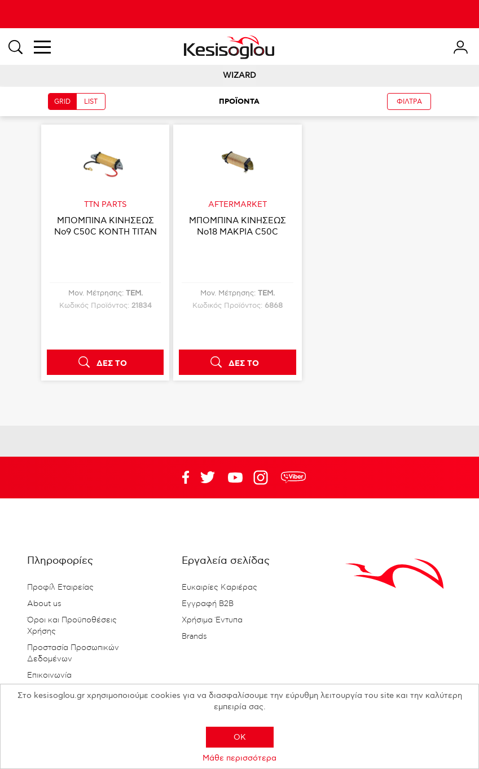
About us (44, 603)
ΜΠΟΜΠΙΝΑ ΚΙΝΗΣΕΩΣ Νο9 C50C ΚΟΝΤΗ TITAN (105, 226)
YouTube (207, 477)
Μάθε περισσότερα (239, 758)
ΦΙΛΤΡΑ (409, 102)
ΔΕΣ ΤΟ (111, 364)
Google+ (263, 477)
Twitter (235, 477)
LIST (91, 102)
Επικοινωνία (49, 675)
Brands (194, 636)
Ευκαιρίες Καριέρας (219, 587)
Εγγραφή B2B (208, 603)
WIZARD (239, 75)
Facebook (180, 477)
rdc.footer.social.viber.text (293, 477)
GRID (62, 102)
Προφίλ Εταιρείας (60, 587)
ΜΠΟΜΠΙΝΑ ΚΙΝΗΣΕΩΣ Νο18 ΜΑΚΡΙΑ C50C (237, 226)
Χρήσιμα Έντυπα (212, 620)
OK (240, 737)
